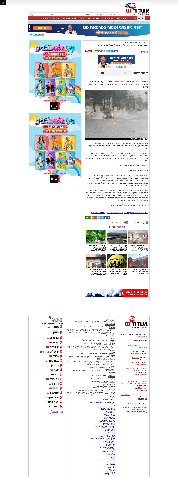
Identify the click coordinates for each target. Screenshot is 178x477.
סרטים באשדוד (108, 395)
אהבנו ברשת (105, 390)
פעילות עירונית (100, 357)
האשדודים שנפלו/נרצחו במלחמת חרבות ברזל (98, 364)
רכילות (125, 18)
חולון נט (112, 456)
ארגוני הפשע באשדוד (114, 22)
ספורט (133, 18)
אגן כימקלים (111, 472)
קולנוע (82, 18)
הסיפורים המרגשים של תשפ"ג (90, 346)
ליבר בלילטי (111, 462)
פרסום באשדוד (110, 439)
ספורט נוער (100, 340)
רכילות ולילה (110, 320)
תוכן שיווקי (111, 375)
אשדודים (96, 322)
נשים (113, 390)
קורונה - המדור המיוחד (107, 383)
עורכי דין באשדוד (96, 381)
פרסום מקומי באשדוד (108, 408)
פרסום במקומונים (109, 414)
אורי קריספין (130, 368)
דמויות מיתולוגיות (95, 370)
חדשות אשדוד (132, 42)
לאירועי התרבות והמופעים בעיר (105, 337)
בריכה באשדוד (110, 465)
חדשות (140, 18)
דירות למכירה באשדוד (108, 420)
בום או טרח (104, 322)
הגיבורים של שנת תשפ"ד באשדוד (104, 361)
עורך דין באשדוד (109, 453)
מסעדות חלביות (97, 329)
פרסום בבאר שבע (109, 425)
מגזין (113, 341)
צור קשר (45, 18)
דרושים (96, 18)
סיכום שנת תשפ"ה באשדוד (105, 386)
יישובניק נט (111, 413)
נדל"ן (139, 22)
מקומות (88, 322)
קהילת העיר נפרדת (102, 358)
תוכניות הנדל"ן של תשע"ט (84, 392)
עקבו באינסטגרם (120, 222)
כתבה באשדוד (110, 445)
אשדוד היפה (111, 357)
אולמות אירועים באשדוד (107, 447)
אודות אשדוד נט (63, 18)
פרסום (112, 457)
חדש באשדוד (94, 375)
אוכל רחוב (103, 334)
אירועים (112, 354)
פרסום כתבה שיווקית (108, 442)
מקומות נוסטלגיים (109, 370)
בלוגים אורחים (93, 367)
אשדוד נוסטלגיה (109, 369)
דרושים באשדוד (110, 431)
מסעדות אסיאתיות (98, 331)
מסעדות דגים (85, 329)
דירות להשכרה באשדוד (107, 422)
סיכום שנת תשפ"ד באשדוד (106, 360)
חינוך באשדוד (96, 395)
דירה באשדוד (110, 448)
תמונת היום (93, 354)
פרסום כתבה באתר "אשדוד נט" (105, 407)
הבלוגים (112, 366)
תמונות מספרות (97, 343)
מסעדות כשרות (82, 332)
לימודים (103, 375)
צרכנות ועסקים (109, 374)
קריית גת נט (111, 454)
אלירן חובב (111, 468)
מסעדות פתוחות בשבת (83, 331)
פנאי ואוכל (89, 390)
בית (147, 18)
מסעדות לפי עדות (95, 332)
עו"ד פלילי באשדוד (108, 450)
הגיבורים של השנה (109, 346)
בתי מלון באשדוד (109, 411)
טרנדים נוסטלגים (82, 370)
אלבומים (112, 352)
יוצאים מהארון (105, 323)
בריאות (90, 357)
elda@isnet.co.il (141, 364)
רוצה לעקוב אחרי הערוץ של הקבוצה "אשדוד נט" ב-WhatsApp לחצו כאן (119, 213)
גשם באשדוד (134, 79)
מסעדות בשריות (110, 329)
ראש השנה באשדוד (101, 392)
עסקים (103, 18)
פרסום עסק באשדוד (108, 399)
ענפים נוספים (110, 340)
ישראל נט (112, 401)
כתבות (113, 343)
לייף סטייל (111, 377)
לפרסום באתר (87, 14)
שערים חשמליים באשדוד (107, 436)
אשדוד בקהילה (109, 355)
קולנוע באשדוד (76, 337)
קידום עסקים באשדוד (108, 410)
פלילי (145, 22)
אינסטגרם (84, 354)
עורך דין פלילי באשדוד (107, 451)
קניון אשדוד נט (85, 395)
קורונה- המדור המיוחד (108, 384)
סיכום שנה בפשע (89, 348)
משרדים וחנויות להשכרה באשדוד (104, 426)
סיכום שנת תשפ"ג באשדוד (106, 345)
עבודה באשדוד (110, 444)
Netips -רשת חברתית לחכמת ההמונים (103, 438)
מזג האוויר (141, 79)
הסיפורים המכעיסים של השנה (100, 349)
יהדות (97, 390)
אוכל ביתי (110, 331)
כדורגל (84, 340)
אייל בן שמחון (110, 404)
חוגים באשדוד (87, 337)
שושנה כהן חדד (110, 474)
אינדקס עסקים (79, 390)
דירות (89, 18)
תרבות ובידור (110, 335)
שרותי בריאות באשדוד (108, 428)
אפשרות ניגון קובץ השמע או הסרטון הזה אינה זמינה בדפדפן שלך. (113, 73)
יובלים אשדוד (111, 469)
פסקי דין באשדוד (109, 381)
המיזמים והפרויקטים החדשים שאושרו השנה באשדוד (98, 387)
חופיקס (112, 460)
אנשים (81, 322)
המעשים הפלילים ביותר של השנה (92, 393)
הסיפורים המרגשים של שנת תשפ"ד (101, 363)
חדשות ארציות (130, 22)
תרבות (118, 18)
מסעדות (112, 328)
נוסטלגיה (87, 343)
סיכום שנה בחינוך (102, 348)
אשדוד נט (144, 42)
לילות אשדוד (104, 354)
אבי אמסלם (111, 471)
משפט (74, 18)
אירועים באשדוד (110, 429)
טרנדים (93, 378)
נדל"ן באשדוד (110, 398)
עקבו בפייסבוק (141, 222)
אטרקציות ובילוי (103, 378)
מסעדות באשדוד (109, 419)
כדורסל (91, 340)
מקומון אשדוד (110, 416)
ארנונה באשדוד (110, 434)
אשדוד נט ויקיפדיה (108, 441)
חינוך (53, 18)
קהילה (111, 18)
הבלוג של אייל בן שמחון (107, 367)
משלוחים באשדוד (109, 417)
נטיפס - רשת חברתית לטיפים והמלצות (102, 402)
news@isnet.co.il (141, 375)
